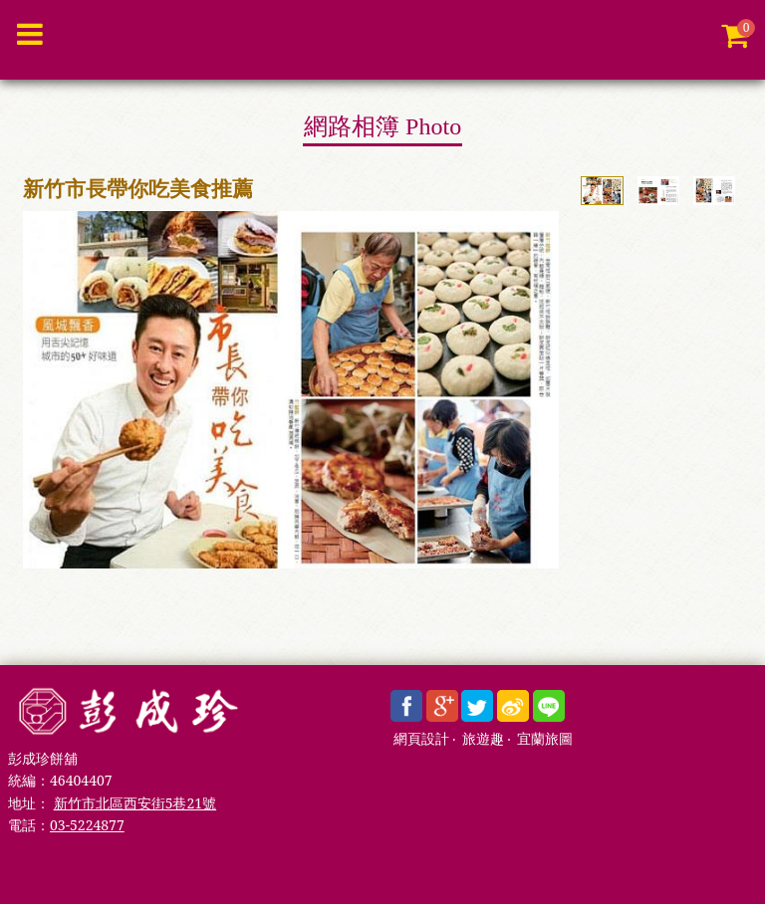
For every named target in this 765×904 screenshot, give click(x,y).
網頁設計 (421, 739)
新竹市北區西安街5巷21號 (135, 802)
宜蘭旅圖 (545, 739)
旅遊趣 (483, 739)
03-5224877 (87, 824)
